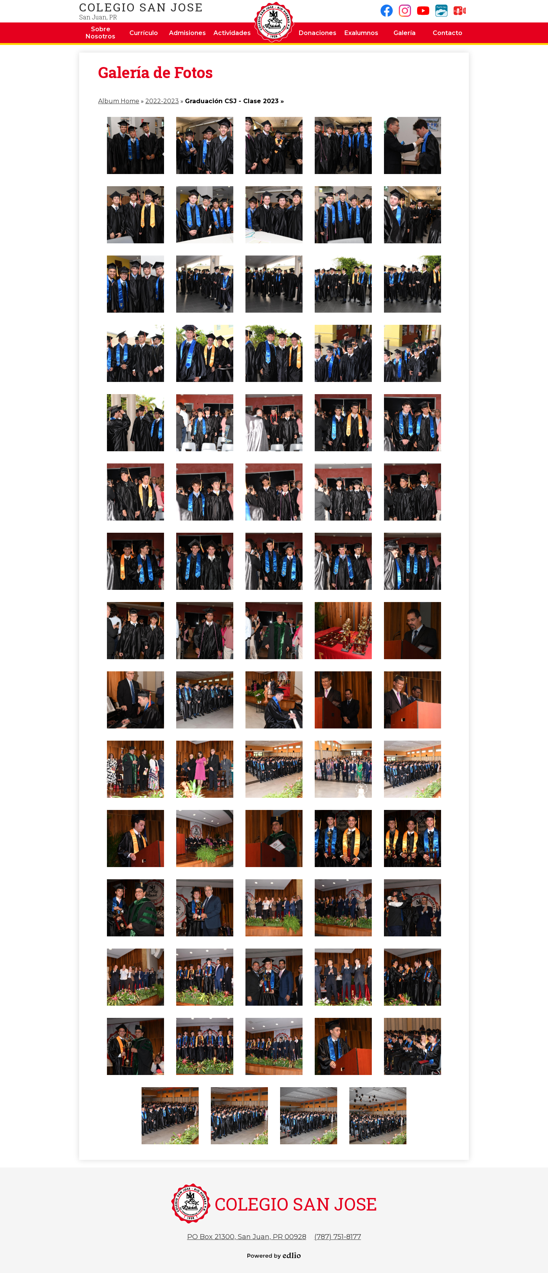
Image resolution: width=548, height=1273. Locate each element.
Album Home (118, 101)
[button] (100, 32)
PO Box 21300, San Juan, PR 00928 (246, 1237)
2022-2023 (162, 101)
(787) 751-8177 (337, 1237)
